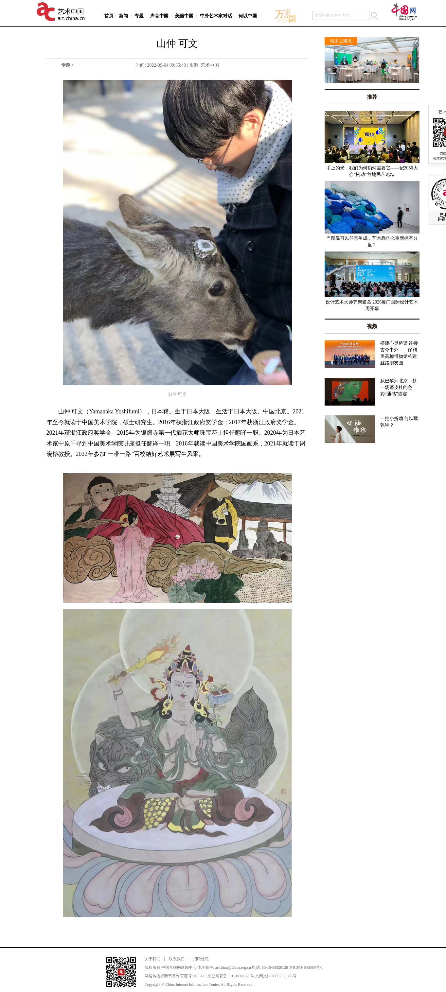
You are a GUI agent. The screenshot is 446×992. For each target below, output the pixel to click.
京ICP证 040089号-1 (306, 967)
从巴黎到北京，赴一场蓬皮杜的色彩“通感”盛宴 (398, 387)
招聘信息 (201, 959)
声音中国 (159, 15)
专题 (139, 15)
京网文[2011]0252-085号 (275, 976)
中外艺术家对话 (216, 15)
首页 (109, 15)
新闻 (123, 15)
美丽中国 (184, 15)
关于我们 (152, 959)
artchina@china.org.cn (233, 967)
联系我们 (177, 959)
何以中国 (248, 15)
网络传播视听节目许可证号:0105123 (175, 976)
